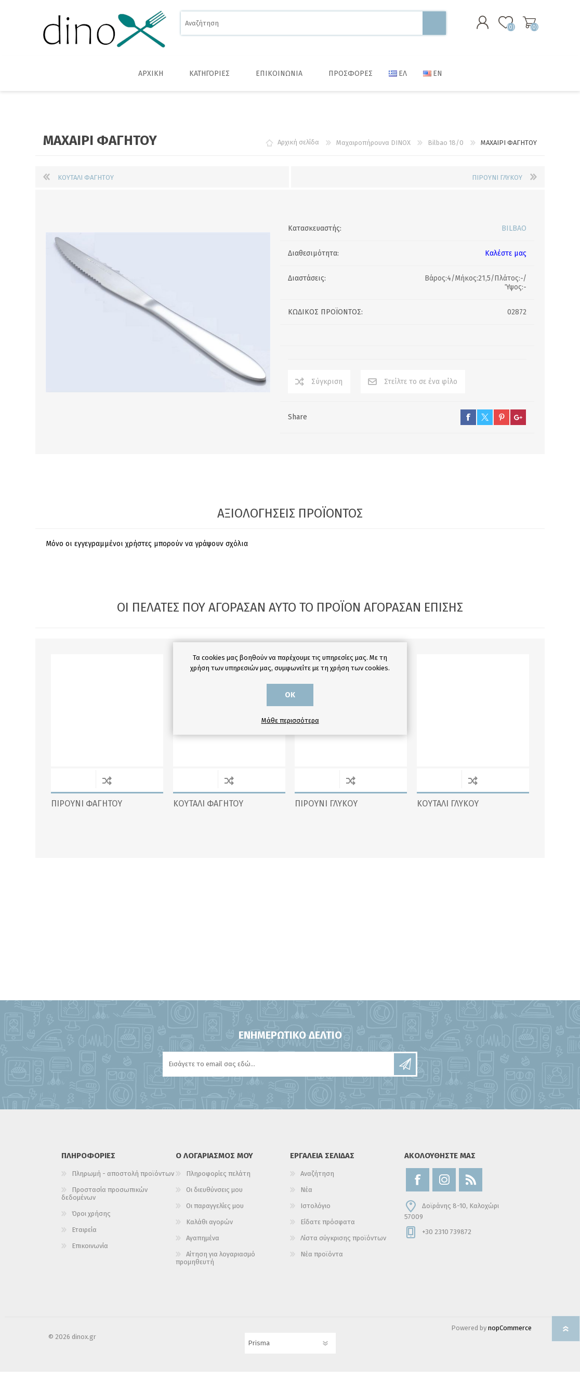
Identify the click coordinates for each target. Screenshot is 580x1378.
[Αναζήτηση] (302, 26)
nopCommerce (510, 1334)
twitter (485, 423)
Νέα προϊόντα (321, 1260)
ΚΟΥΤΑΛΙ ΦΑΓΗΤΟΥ (208, 810)
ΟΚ (290, 695)
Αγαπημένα (202, 1244)
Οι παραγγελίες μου (215, 1212)
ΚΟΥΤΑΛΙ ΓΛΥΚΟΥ (448, 810)
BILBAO (514, 234)
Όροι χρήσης (91, 1220)
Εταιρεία (84, 1236)
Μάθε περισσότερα (290, 720)
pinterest (501, 423)
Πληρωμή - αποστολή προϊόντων (123, 1180)
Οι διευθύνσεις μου (214, 1196)
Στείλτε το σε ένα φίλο (420, 387)
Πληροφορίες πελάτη (218, 1180)
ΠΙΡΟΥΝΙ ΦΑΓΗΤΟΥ (86, 810)
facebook (468, 423)
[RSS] (470, 1186)
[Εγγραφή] (279, 1070)
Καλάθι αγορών (520, 25)
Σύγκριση (326, 387)
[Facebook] (417, 1186)
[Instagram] (444, 1186)
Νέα (306, 1196)
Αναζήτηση (434, 26)
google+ (518, 423)
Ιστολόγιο (315, 1212)
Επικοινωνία (90, 1252)
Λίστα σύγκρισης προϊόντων (343, 1244)
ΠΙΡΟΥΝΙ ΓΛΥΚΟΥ (326, 810)
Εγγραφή (405, 1070)
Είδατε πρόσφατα (327, 1228)
